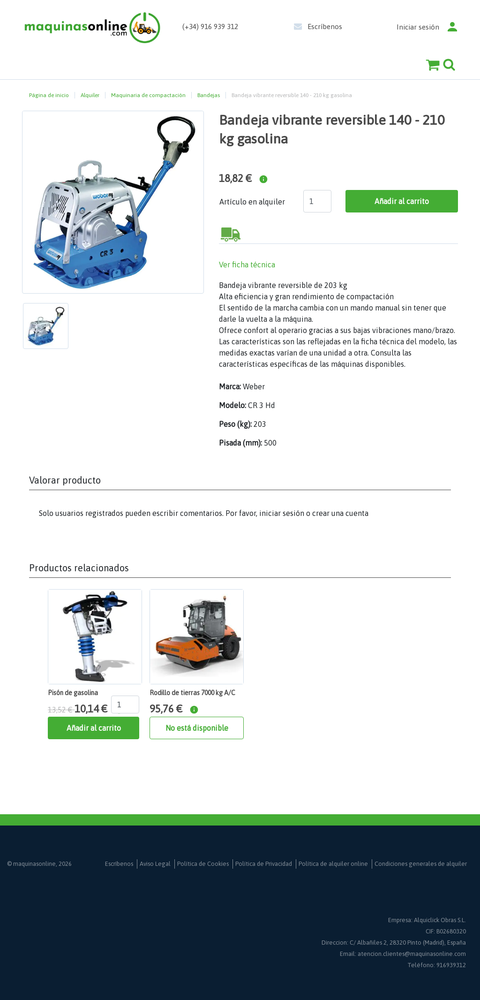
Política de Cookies (203, 863)
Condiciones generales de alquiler (421, 863)
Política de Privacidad (263, 863)
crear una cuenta (340, 513)
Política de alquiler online (333, 863)
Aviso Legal (155, 863)
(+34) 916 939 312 (210, 26)
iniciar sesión (281, 513)
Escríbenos (325, 26)
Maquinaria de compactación (148, 95)
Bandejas (208, 95)
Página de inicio (49, 95)
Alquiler (90, 95)
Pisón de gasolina (73, 693)
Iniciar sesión (418, 27)
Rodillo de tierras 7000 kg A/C (192, 693)
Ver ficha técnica (247, 264)
